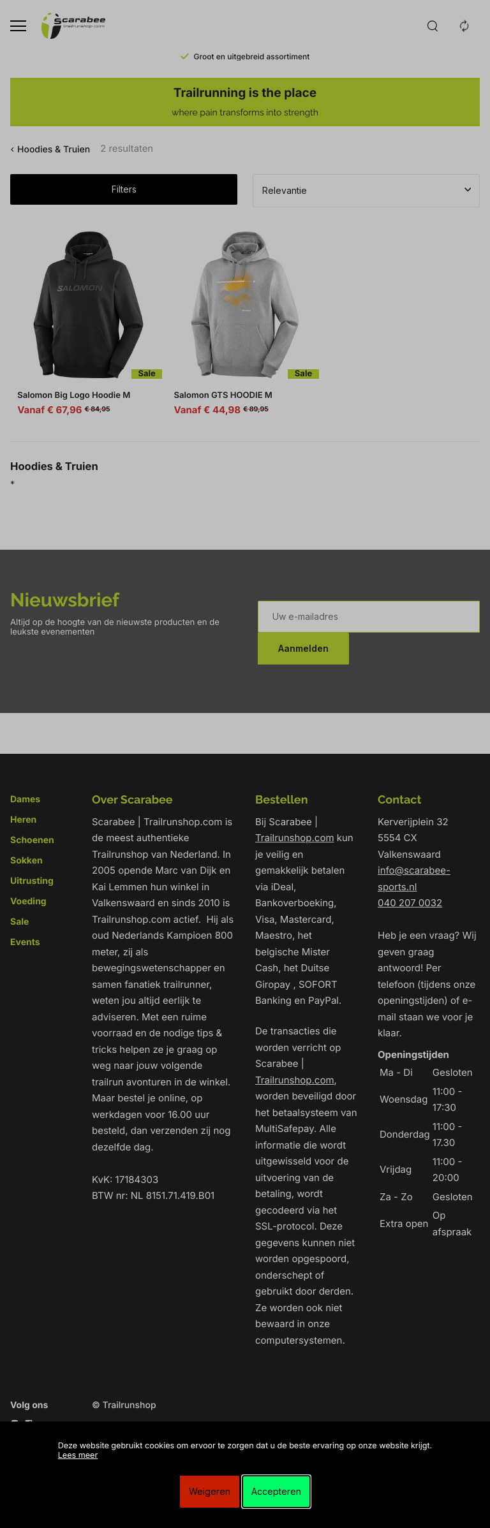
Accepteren (276, 1491)
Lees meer (78, 1455)
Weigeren (209, 1491)
